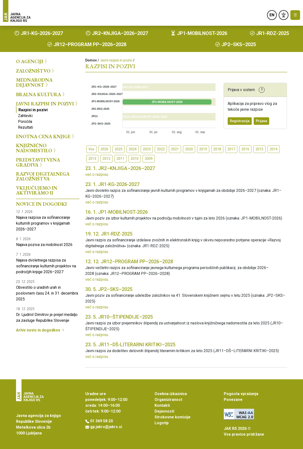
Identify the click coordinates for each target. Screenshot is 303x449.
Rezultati (25, 127)
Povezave (233, 399)
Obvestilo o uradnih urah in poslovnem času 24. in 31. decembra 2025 (47, 293)
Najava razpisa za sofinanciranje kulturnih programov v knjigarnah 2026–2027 (43, 223)
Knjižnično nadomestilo (36, 148)
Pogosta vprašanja (241, 393)
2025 (118, 149)
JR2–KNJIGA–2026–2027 (120, 168)
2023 (147, 149)
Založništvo (35, 71)
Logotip (162, 423)
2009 (149, 159)
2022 (161, 149)
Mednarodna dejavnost (34, 82)
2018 (217, 149)
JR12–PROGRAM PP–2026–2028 (129, 261)
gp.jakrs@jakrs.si (106, 426)
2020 (189, 149)
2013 (92, 159)
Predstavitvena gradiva (38, 162)
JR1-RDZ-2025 (108, 234)
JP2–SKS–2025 (108, 289)
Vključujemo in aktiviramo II (36, 190)
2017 (231, 149)
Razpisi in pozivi (33, 110)
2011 (120, 159)
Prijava (261, 121)
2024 (133, 149)
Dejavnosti (164, 411)
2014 (273, 149)
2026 (104, 149)
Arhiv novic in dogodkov (40, 330)
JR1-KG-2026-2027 (112, 184)
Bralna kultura (41, 94)
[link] (283, 15)
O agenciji (32, 61)
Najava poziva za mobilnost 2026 (44, 244)
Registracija (240, 121)
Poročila (25, 121)
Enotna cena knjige (45, 136)
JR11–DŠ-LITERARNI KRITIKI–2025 (130, 344)
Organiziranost (168, 399)
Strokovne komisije (172, 417)
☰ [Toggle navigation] (295, 15)
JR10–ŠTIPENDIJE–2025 (119, 317)
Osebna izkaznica (171, 393)
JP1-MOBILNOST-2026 (116, 212)
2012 (106, 159)
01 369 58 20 (101, 421)
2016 (245, 149)
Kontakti (162, 405)
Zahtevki (25, 115)
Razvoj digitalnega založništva (42, 176)
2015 (259, 149)
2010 (135, 159)
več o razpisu (96, 174)
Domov (91, 60)
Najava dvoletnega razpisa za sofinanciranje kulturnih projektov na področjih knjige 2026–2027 (46, 266)
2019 (203, 149)
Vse (91, 149)
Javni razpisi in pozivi (47, 104)
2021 (175, 149)
